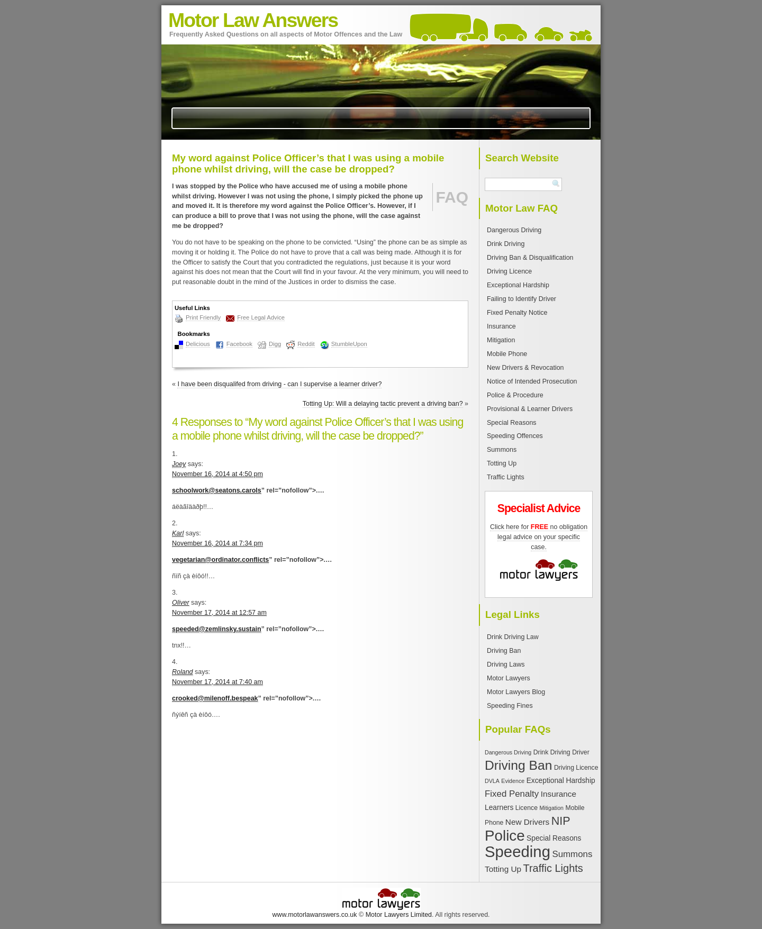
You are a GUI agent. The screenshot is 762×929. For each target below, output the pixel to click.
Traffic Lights (505, 477)
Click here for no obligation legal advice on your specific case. (538, 536)
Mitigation (501, 340)
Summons (501, 449)
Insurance (501, 326)
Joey (179, 464)
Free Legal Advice (261, 317)
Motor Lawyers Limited (399, 914)
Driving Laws (505, 664)
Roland (182, 672)
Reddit (305, 344)
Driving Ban (504, 650)
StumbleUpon (349, 344)
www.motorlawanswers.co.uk (314, 914)
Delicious (198, 344)
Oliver (180, 602)
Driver (580, 752)
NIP (560, 820)
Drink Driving (505, 244)
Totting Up (501, 463)
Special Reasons (512, 422)
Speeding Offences (515, 436)
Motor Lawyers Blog (516, 692)
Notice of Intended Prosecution (532, 381)
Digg (275, 344)
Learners (499, 808)
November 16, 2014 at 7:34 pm (217, 543)
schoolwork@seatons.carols (216, 490)
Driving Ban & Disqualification (530, 257)
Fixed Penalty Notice (517, 312)
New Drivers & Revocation (525, 367)
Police (505, 835)
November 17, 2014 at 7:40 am (217, 682)
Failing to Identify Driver (521, 299)
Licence (526, 808)
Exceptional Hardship (518, 285)
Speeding (517, 851)
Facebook (239, 344)
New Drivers (527, 821)
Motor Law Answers (253, 20)
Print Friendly (203, 317)
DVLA (492, 781)
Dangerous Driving (514, 230)
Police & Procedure (515, 395)
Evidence (512, 781)
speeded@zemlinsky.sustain (216, 629)
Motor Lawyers (508, 678)
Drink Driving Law (513, 637)
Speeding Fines (510, 705)
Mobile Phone (507, 354)
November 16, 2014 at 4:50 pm (217, 474)
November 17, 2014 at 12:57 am (219, 612)
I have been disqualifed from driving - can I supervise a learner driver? (279, 384)
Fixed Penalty (512, 794)
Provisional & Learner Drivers (530, 409)
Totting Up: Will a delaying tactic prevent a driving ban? (383, 403)
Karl (178, 533)
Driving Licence (509, 271)
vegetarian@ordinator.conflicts (220, 559)
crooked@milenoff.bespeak (215, 698)
